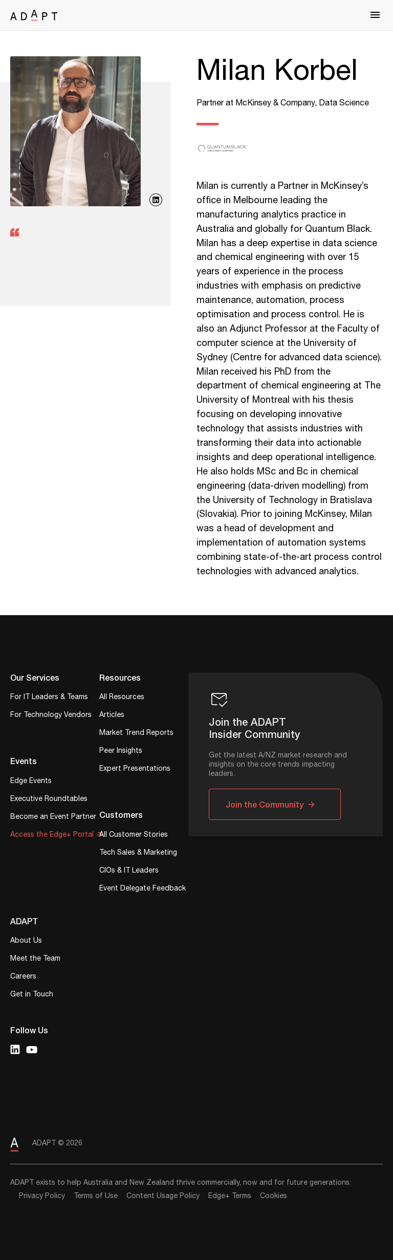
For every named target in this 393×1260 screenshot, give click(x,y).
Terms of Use (96, 1196)
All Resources (121, 698)
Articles (111, 716)
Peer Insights (120, 751)
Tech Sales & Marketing (138, 853)
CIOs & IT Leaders (129, 871)
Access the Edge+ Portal (52, 835)
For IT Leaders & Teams (49, 698)
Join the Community (264, 804)
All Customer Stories (133, 835)
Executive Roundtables (49, 800)
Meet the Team (35, 959)
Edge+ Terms (229, 1196)
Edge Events (31, 782)
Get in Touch (31, 995)
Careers (23, 977)
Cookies (273, 1196)
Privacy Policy (42, 1196)
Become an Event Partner (53, 817)
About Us (26, 941)
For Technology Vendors (51, 716)
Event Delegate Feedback (142, 889)
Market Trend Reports (136, 733)
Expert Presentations (134, 769)
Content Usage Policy (163, 1196)
